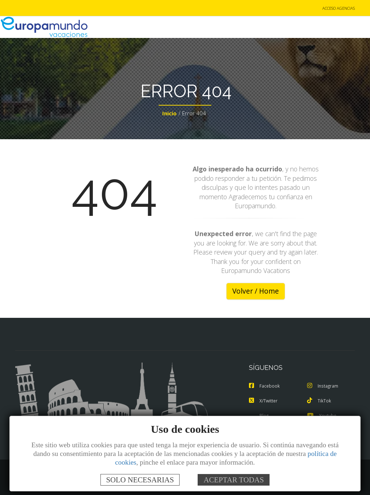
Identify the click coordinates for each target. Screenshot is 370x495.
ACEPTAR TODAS (233, 479)
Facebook (265, 386)
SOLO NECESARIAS (140, 479)
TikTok (319, 401)
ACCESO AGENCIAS (338, 8)
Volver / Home (255, 291)
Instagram (323, 386)
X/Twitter (264, 401)
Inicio (169, 114)
